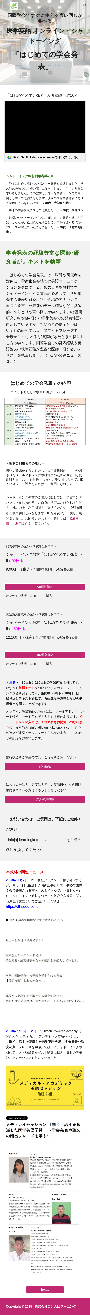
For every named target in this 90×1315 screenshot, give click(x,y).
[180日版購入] (45, 655)
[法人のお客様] (45, 799)
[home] (44, 1289)
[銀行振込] (45, 766)
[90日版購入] (45, 587)
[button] (5, 5)
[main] (45, 42)
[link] (45, 131)
